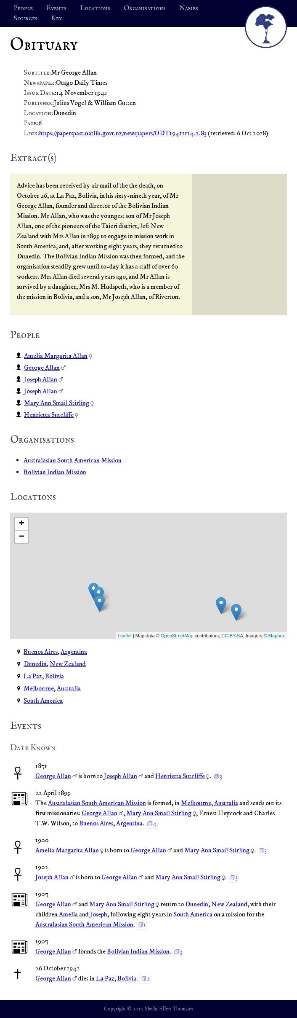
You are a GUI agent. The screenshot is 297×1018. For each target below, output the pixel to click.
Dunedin (35, 664)
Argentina (74, 651)
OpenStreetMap (177, 635)
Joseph (98, 914)
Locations (95, 8)
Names (188, 8)
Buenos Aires (41, 651)
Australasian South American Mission (73, 460)
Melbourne (39, 688)
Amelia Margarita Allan (56, 356)
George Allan (42, 367)
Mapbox (276, 635)
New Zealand (68, 664)
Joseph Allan (40, 379)
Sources (25, 18)
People (23, 8)
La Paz (33, 676)
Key (56, 18)
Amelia (68, 914)
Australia (69, 688)
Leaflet (125, 635)
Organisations (145, 8)
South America (43, 700)
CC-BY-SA (232, 635)
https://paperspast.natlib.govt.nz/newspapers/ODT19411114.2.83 (123, 133)
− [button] (21, 537)
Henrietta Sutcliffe (49, 415)
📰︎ (19, 799)
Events (56, 8)
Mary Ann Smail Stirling (56, 403)
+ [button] (21, 524)
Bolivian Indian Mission (55, 472)
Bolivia (54, 676)
